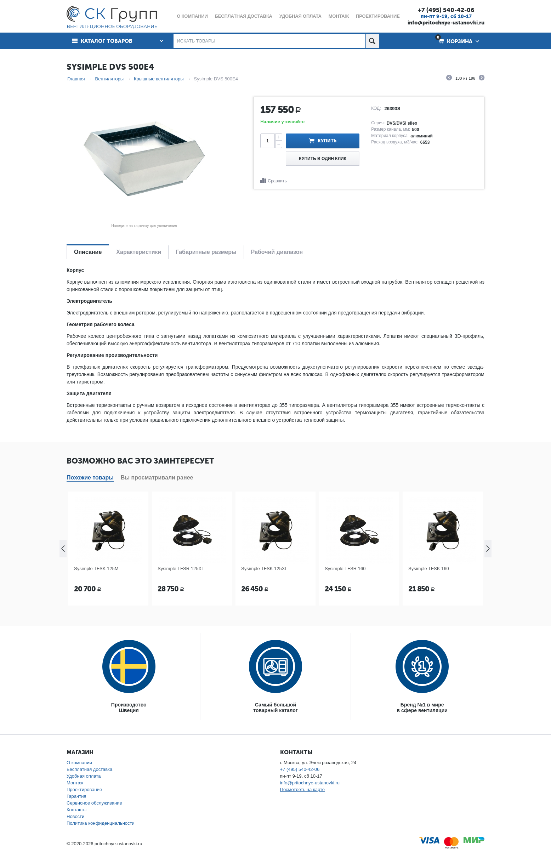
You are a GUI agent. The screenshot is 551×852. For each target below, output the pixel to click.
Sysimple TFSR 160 (345, 568)
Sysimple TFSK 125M (96, 568)
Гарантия (76, 796)
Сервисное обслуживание (94, 803)
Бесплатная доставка (89, 769)
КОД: (376, 108)
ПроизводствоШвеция (129, 707)
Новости (75, 816)
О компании (79, 762)
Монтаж (75, 782)
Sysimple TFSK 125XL (264, 568)
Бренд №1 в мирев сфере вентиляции (422, 707)
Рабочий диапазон (277, 252)
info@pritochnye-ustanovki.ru (446, 22)
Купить (327, 140)
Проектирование (84, 789)
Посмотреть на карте (302, 789)
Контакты (76, 809)
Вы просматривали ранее (157, 478)
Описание (88, 252)
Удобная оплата (84, 776)
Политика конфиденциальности (101, 823)
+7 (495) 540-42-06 (446, 9)
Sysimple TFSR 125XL (181, 568)
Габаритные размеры (206, 252)
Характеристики (138, 252)
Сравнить (277, 180)
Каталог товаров (106, 41)
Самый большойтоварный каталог (275, 707)
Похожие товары (90, 478)
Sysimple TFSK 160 (428, 568)
